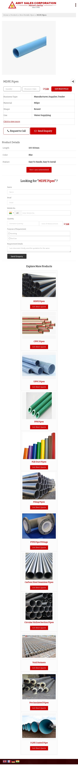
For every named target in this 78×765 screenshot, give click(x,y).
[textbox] (31, 88)
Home (6, 15)
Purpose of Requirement (16, 229)
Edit (46, 89)
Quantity (10, 219)
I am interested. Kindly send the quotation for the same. (39, 249)
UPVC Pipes (39, 381)
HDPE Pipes (39, 301)
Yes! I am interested (39, 169)
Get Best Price (61, 89)
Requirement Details (15, 244)
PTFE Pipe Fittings (39, 542)
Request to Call (16, 131)
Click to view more (11, 121)
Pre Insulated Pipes (39, 702)
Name (9, 187)
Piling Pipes (39, 502)
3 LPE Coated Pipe (39, 743)
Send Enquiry (43, 131)
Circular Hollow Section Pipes (39, 622)
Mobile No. (11, 208)
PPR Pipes (39, 421)
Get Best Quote (39, 307)
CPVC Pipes (39, 341)
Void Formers (39, 662)
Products (14, 15)
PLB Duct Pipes (39, 462)
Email (9, 198)
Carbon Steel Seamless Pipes (39, 582)
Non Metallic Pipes (27, 15)
